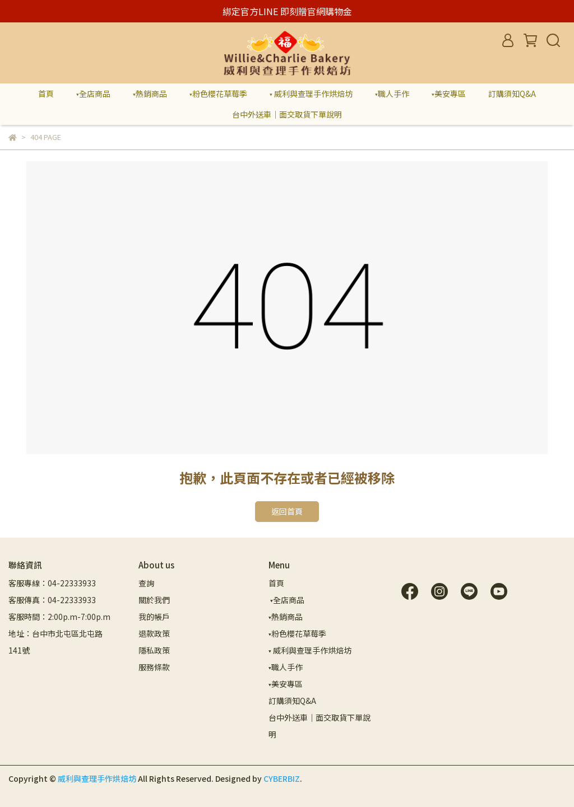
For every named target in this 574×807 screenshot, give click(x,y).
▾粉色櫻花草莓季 (218, 93)
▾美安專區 (449, 93)
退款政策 (154, 633)
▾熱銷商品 (150, 93)
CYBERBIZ (281, 778)
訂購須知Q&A (512, 93)
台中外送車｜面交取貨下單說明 (287, 114)
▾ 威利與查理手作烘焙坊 (311, 93)
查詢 (146, 583)
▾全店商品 (93, 93)
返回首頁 (287, 511)
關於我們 (154, 599)
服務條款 (154, 667)
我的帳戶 (154, 616)
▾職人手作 (392, 93)
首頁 (46, 93)
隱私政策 (154, 650)
